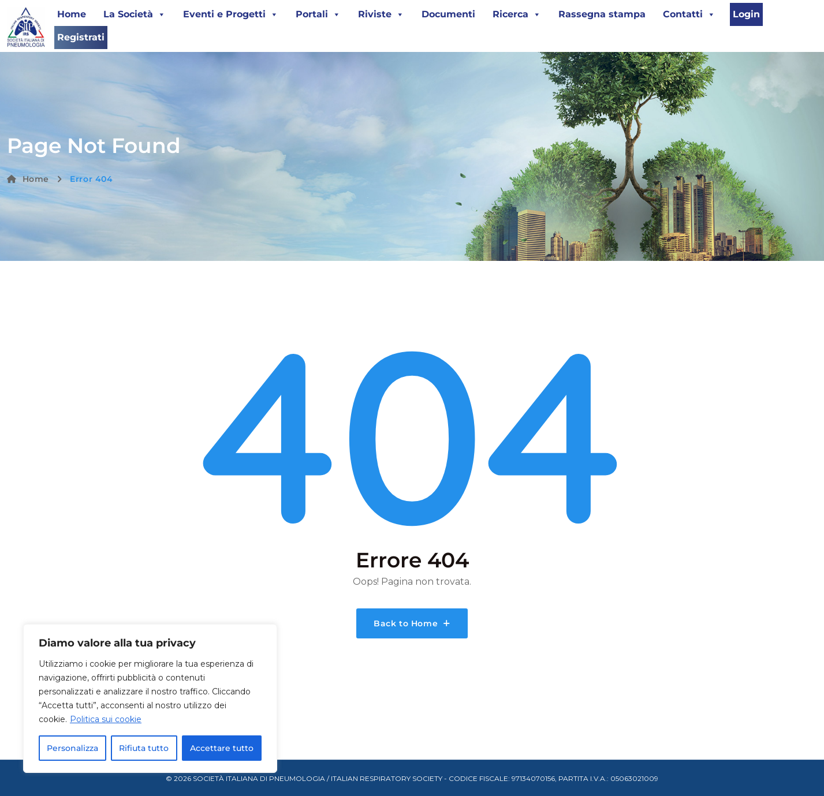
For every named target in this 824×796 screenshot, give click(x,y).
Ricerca (517, 14)
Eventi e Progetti (230, 14)
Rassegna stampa (602, 14)
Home (71, 14)
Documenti (448, 14)
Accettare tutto (221, 748)
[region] (150, 698)
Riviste (381, 14)
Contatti (689, 14)
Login (746, 14)
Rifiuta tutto (144, 748)
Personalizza (72, 748)
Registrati (81, 37)
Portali (318, 14)
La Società (134, 14)
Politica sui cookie (105, 719)
